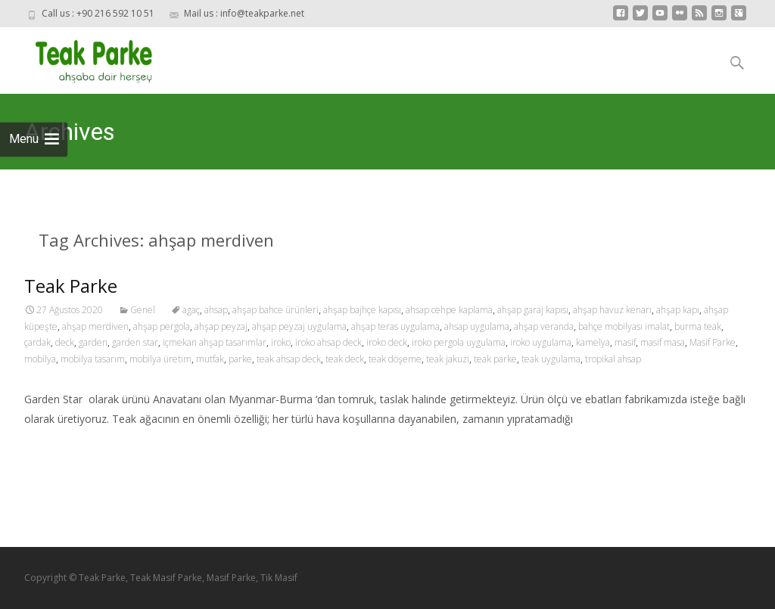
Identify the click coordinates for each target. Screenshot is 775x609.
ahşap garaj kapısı (532, 309)
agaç (191, 309)
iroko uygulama (540, 342)
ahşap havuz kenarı (612, 309)
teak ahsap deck (289, 359)
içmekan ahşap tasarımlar (214, 342)
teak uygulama (550, 359)
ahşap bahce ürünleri (275, 309)
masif (625, 342)
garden (93, 342)
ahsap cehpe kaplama (449, 309)
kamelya (593, 342)
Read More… (58, 447)
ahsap (216, 309)
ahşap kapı (677, 309)
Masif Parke (712, 342)
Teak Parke (70, 285)
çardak (37, 342)
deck (64, 342)
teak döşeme (395, 359)
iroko (281, 342)
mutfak (210, 359)
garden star (135, 342)
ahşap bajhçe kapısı (362, 309)
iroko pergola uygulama (459, 342)
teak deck (344, 359)
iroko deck (386, 342)
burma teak (697, 326)
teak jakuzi (447, 359)
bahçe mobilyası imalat (624, 326)
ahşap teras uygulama (395, 326)
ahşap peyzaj (221, 326)
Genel (142, 309)
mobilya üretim (160, 359)
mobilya (40, 359)
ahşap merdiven (95, 326)
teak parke (495, 359)
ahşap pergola (161, 326)
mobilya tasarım (93, 359)
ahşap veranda (544, 326)
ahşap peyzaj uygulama (299, 326)
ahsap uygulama (476, 326)
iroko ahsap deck (328, 342)
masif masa (662, 342)
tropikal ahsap (613, 359)
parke (240, 359)
